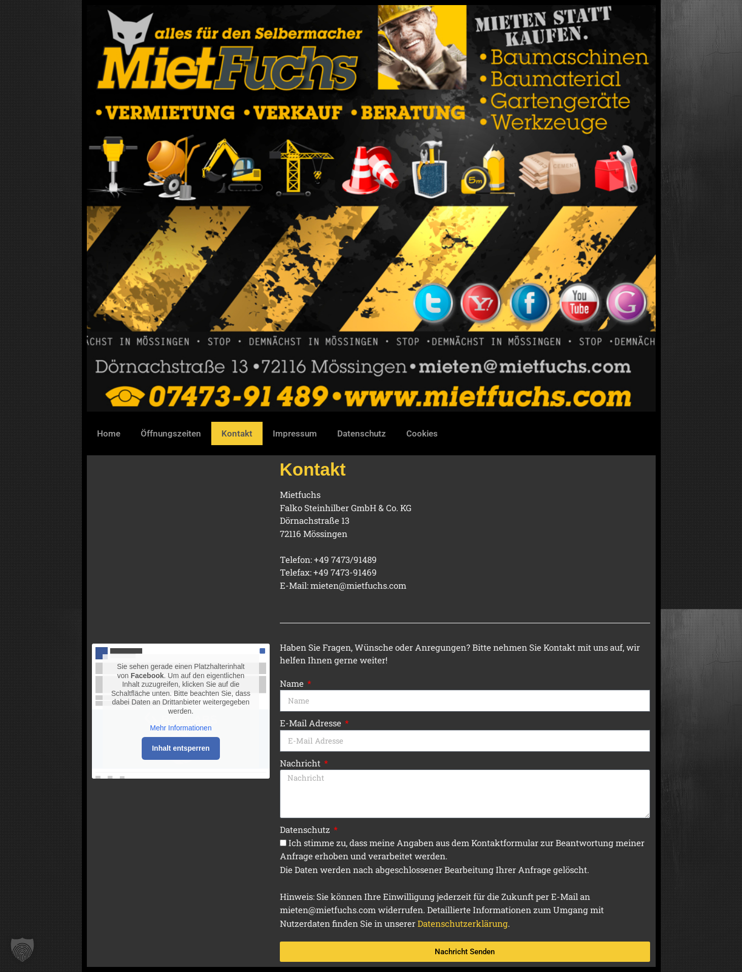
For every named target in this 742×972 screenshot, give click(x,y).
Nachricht (301, 763)
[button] (22, 949)
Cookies (422, 433)
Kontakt (236, 433)
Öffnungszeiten (171, 433)
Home (108, 433)
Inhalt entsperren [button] (181, 748)
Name (293, 683)
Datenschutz (361, 433)
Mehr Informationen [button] (180, 728)
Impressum (295, 433)
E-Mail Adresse (311, 723)
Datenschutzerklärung (462, 923)
